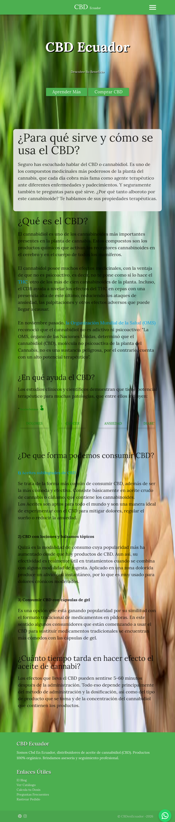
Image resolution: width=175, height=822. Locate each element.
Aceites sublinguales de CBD (47, 472)
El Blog (22, 780)
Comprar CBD (109, 91)
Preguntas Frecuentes (33, 794)
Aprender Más (66, 91)
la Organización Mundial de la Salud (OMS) (111, 323)
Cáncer (72, 423)
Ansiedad (113, 423)
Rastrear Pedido (28, 799)
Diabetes (152, 423)
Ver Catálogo (26, 785)
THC (23, 282)
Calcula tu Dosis (28, 790)
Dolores (34, 423)
